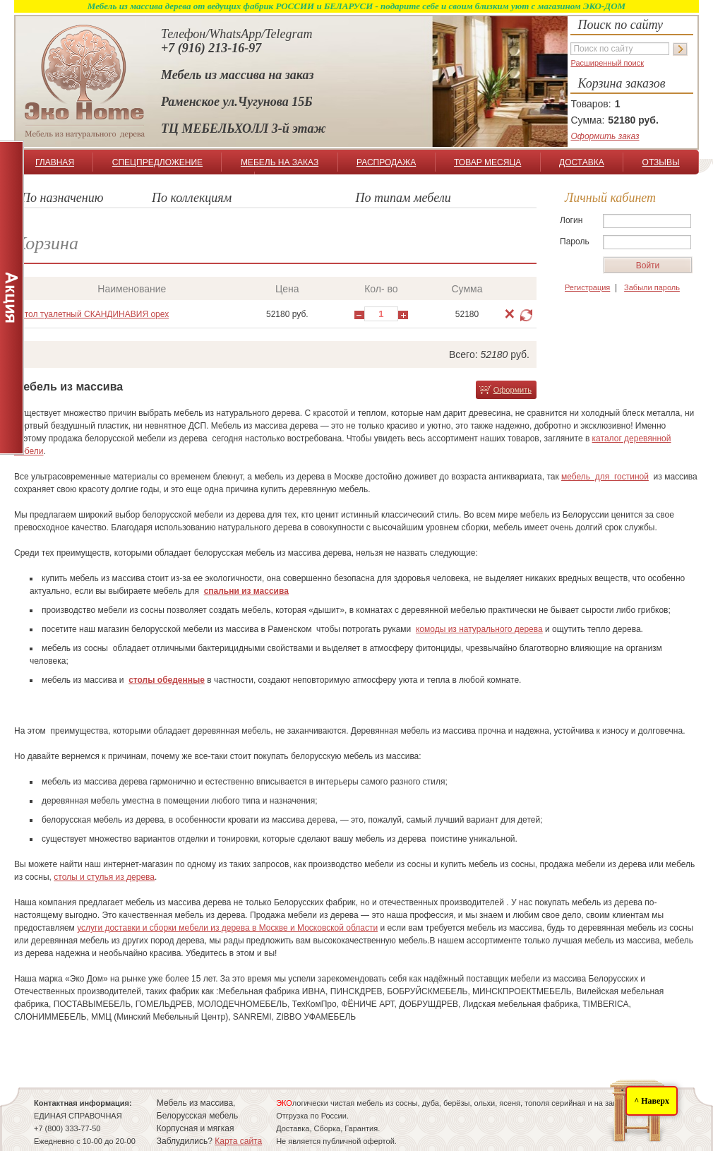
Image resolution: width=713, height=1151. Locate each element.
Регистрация (587, 287)
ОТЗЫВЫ (661, 162)
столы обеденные (166, 680)
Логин (571, 220)
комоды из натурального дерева (479, 629)
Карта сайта (238, 1141)
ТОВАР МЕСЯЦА (487, 162)
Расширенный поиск (607, 63)
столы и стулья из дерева (104, 877)
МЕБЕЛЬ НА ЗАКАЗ (279, 162)
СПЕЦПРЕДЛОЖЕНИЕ (157, 162)
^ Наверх (651, 1101)
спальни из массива (246, 591)
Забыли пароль (652, 287)
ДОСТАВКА (581, 162)
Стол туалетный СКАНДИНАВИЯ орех (93, 314)
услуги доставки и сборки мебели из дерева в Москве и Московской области (227, 928)
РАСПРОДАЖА (386, 162)
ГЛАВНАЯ (54, 162)
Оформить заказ (604, 136)
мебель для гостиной (605, 477)
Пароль (574, 241)
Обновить (526, 315)
